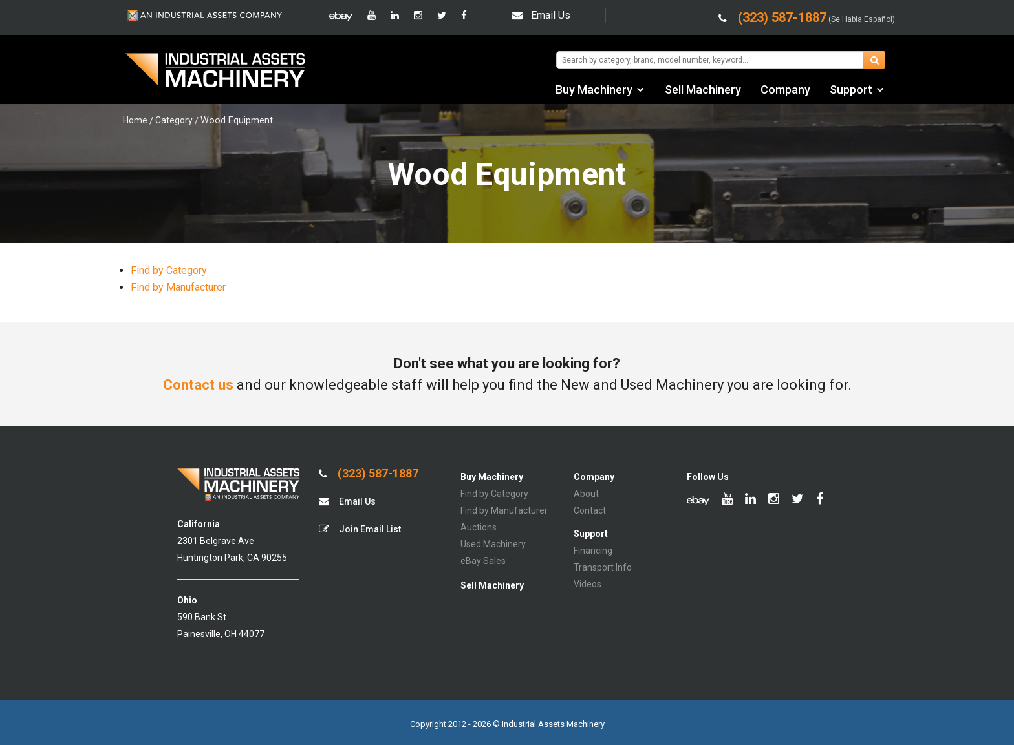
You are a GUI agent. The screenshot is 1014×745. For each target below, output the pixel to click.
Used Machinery (493, 544)
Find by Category (169, 270)
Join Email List (360, 528)
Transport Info (603, 567)
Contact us (198, 385)
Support (851, 89)
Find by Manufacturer (178, 287)
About (586, 493)
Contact (590, 510)
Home (135, 120)
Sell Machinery (703, 89)
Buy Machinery (594, 89)
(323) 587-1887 (368, 473)
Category (174, 120)
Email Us (541, 15)
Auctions (478, 527)
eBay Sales (483, 561)
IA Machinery (215, 71)
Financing (593, 550)
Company (785, 89)
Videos (587, 584)
